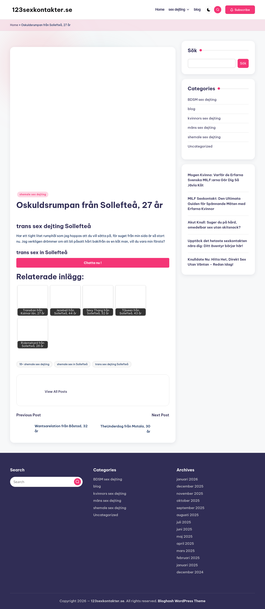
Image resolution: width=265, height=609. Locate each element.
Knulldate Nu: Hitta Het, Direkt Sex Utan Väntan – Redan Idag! (217, 262)
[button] (240, 9)
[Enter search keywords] (46, 482)
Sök (192, 50)
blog (191, 109)
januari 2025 (187, 565)
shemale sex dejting (33, 194)
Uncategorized (200, 146)
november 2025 (190, 493)
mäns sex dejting (202, 127)
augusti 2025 (188, 515)
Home (14, 25)
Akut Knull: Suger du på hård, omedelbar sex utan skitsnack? (214, 225)
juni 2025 (184, 529)
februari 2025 (188, 558)
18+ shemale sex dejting (34, 364)
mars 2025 (186, 551)
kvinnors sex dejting (204, 118)
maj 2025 (185, 536)
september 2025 (190, 508)
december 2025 (190, 486)
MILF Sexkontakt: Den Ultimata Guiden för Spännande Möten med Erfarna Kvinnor (216, 203)
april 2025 (185, 543)
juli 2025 (184, 522)
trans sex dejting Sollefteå (111, 364)
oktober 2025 (188, 500)
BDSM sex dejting (202, 99)
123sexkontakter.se (42, 10)
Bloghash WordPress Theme (182, 601)
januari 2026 (187, 479)
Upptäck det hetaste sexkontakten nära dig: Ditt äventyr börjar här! (217, 243)
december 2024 (190, 572)
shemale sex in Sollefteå (72, 364)
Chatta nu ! (93, 263)
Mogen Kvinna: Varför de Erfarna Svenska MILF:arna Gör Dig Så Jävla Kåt (215, 180)
